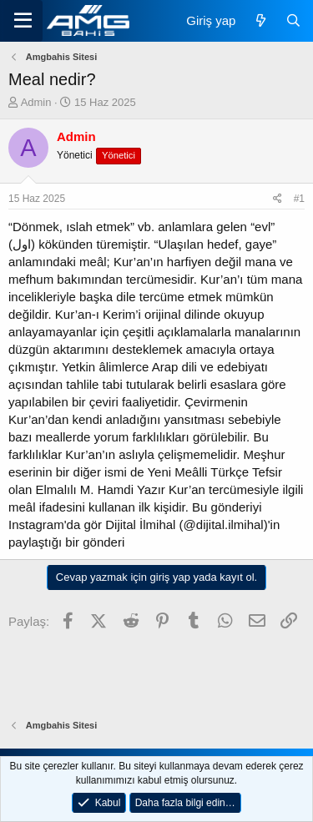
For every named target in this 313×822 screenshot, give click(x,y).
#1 (299, 198)
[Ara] (293, 20)
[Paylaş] (277, 199)
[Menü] (23, 21)
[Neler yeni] (260, 20)
